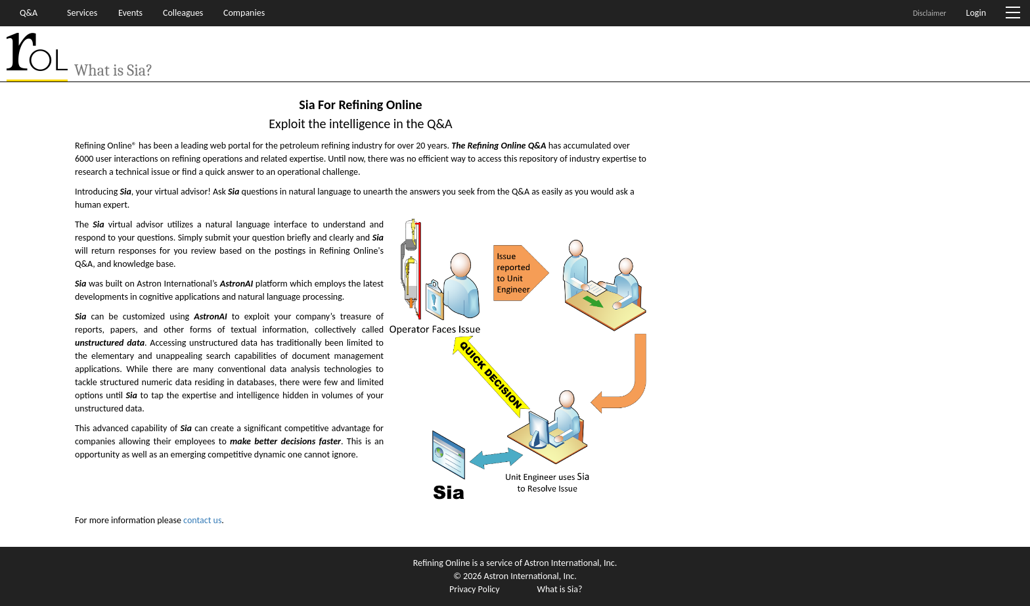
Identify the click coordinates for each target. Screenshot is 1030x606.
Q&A (28, 12)
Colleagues (183, 12)
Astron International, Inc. (570, 563)
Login (976, 12)
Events (130, 12)
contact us (202, 520)
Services (82, 12)
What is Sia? (560, 589)
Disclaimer (930, 13)
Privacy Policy (474, 589)
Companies (244, 12)
